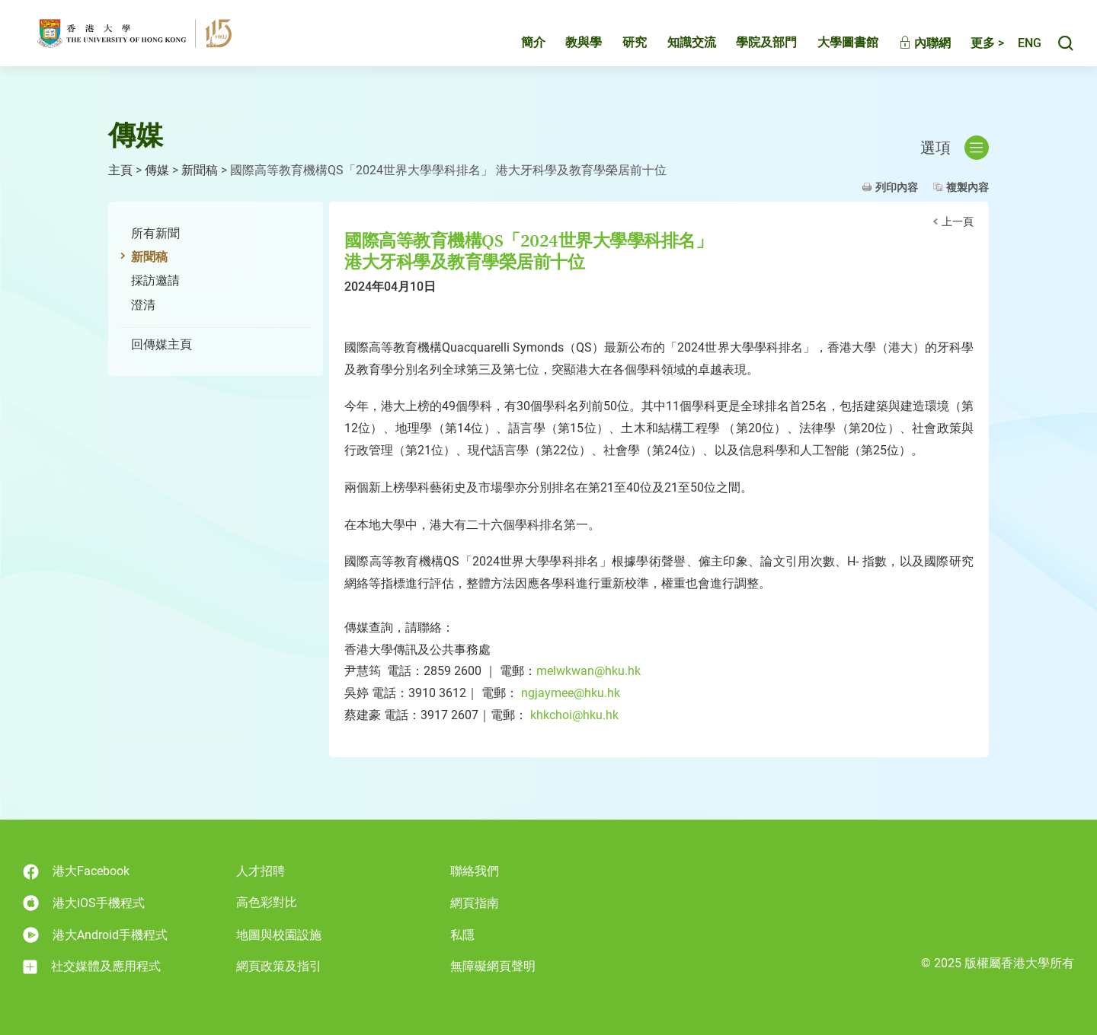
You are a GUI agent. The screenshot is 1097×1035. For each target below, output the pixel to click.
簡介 (517, 50)
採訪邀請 (155, 280)
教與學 (567, 50)
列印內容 (896, 187)
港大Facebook (76, 872)
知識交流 (675, 50)
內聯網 (909, 51)
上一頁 (958, 221)
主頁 (120, 170)
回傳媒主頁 (161, 344)
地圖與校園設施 (278, 935)
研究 (618, 50)
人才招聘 (260, 871)
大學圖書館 (831, 50)
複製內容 (967, 187)
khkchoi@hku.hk (573, 715)
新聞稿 (199, 170)
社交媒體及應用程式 (92, 966)
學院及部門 (750, 50)
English (1021, 51)
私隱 (462, 935)
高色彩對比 (266, 902)
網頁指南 (474, 903)
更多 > (971, 51)
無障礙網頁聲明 (493, 966)
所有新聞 (155, 233)
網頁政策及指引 (278, 966)
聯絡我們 (474, 871)
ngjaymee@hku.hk (570, 693)
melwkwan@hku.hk (588, 671)
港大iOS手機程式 (84, 903)
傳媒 (157, 170)
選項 (954, 147)
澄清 (143, 305)
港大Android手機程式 (95, 935)
